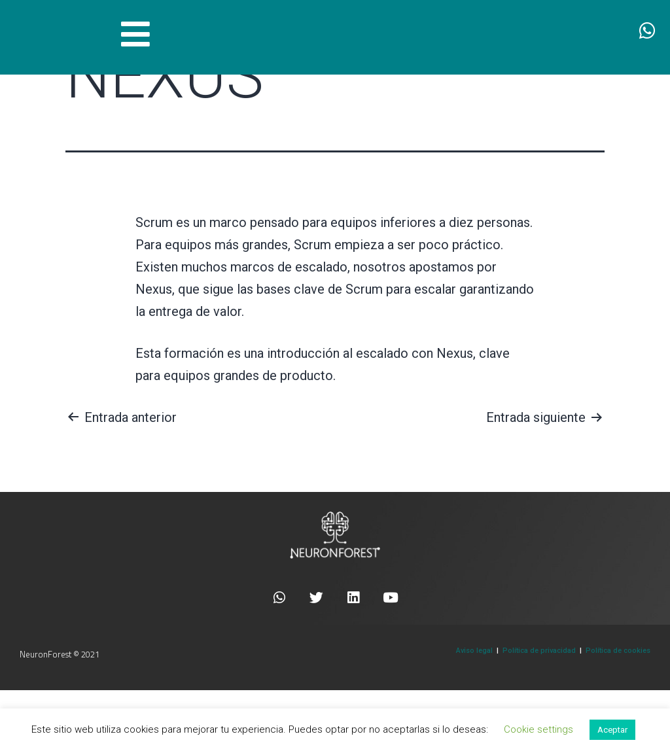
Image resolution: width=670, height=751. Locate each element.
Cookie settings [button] (538, 729)
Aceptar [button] (612, 730)
